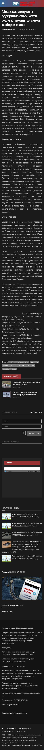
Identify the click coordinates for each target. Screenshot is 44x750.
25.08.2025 (17, 387)
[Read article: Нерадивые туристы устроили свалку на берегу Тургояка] (6, 384)
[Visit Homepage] (23, 3)
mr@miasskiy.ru (12, 705)
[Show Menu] (3, 3)
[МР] (22, 588)
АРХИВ (17, 731)
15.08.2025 (17, 397)
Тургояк (6, 369)
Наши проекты (23, 729)
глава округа (23, 362)
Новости (10, 729)
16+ (25, 731)
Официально (6, 731)
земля (5, 365)
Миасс (12, 365)
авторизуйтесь (36, 412)
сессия (21, 365)
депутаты (34, 362)
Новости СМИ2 (7, 612)
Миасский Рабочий (8, 29)
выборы (13, 362)
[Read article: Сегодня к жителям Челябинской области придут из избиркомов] (6, 394)
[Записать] (34, 433)
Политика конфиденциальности (14, 713)
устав (14, 369)
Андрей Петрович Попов (24, 745)
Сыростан (30, 365)
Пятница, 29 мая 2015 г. (27, 29)
